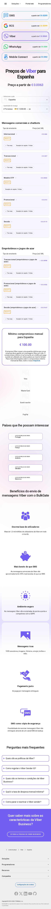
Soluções (15, 4)
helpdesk (36, 361)
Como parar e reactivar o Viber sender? (23, 802)
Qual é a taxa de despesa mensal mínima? (25, 792)
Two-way (8, 145)
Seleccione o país (9, 96)
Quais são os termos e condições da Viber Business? (23, 780)
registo (7, 138)
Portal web (30, 4)
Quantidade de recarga (10, 105)
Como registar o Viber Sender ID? (21, 768)
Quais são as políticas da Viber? (20, 758)
